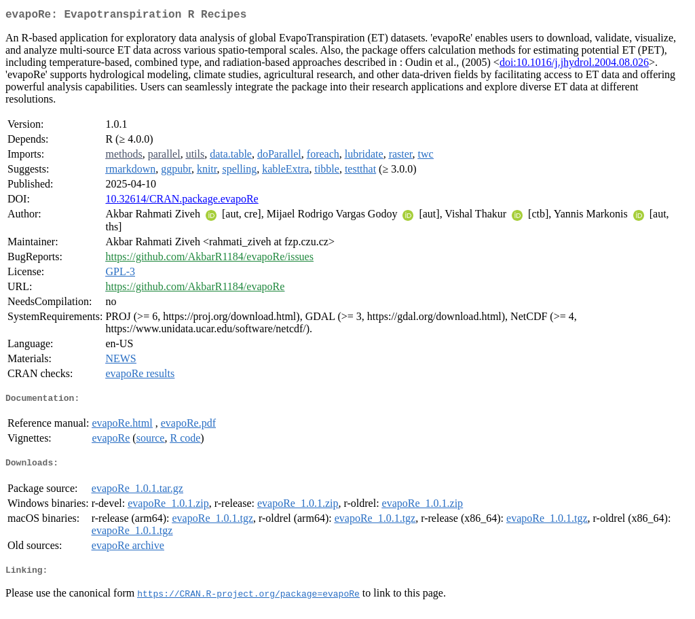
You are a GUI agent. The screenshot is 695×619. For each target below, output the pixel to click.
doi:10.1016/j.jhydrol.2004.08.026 (574, 65)
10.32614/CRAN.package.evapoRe (181, 201)
